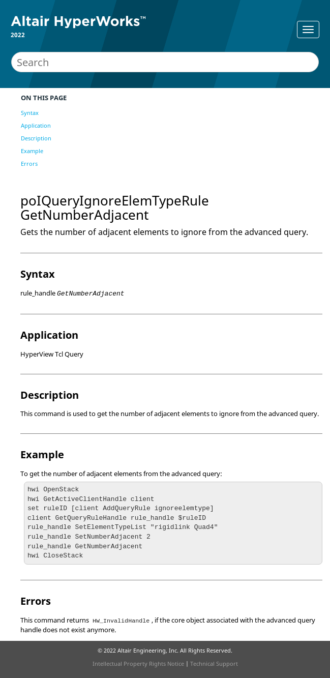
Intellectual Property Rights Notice (138, 663)
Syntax (30, 112)
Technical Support (214, 663)
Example (32, 151)
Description (36, 138)
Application (36, 125)
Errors (29, 163)
